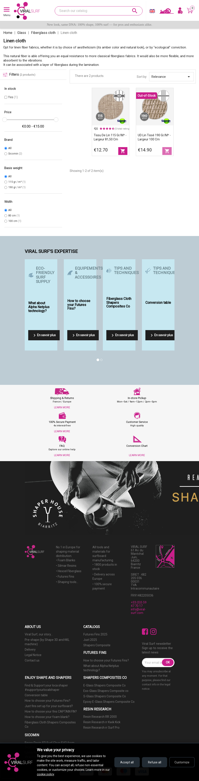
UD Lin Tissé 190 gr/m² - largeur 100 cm (154, 137)
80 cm (14, 215)
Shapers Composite (96, 645)
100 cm (14, 221)
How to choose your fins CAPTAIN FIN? (51, 711)
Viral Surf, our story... (39, 634)
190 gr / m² (17, 187)
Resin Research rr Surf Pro (101, 727)
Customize (181, 762)
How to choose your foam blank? (47, 717)
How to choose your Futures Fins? (106, 660)
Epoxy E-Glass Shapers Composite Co (109, 701)
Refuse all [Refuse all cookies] (153, 762)
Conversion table (36, 695)
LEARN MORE (62, 407)
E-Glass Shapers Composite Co (104, 685)
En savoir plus (44, 335)
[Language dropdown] (152, 12)
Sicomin (15, 153)
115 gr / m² (17, 181)
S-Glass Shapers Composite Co (104, 696)
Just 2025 (90, 639)
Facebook (145, 631)
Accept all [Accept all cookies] (125, 762)
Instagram (153, 631)
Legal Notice (33, 655)
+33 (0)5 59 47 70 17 (138, 604)
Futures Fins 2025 (95, 634)
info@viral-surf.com (138, 611)
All (10, 148)
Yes (13, 97)
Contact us (32, 660)
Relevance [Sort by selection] (171, 76)
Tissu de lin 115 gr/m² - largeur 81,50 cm (110, 137)
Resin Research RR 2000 (100, 716)
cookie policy (50, 774)
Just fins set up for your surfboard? (49, 706)
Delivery (30, 649)
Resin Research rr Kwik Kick (101, 722)
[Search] (99, 10)
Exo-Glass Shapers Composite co (105, 691)
